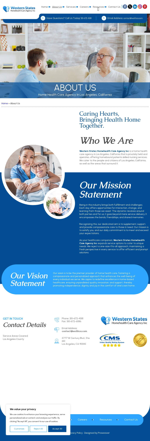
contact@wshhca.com (131, 18)
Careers (84, 6)
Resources (106, 419)
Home (44, 6)
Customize (19, 429)
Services (70, 6)
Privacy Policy (75, 432)
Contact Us (114, 6)
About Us (57, 6)
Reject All (38, 429)
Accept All (57, 429)
